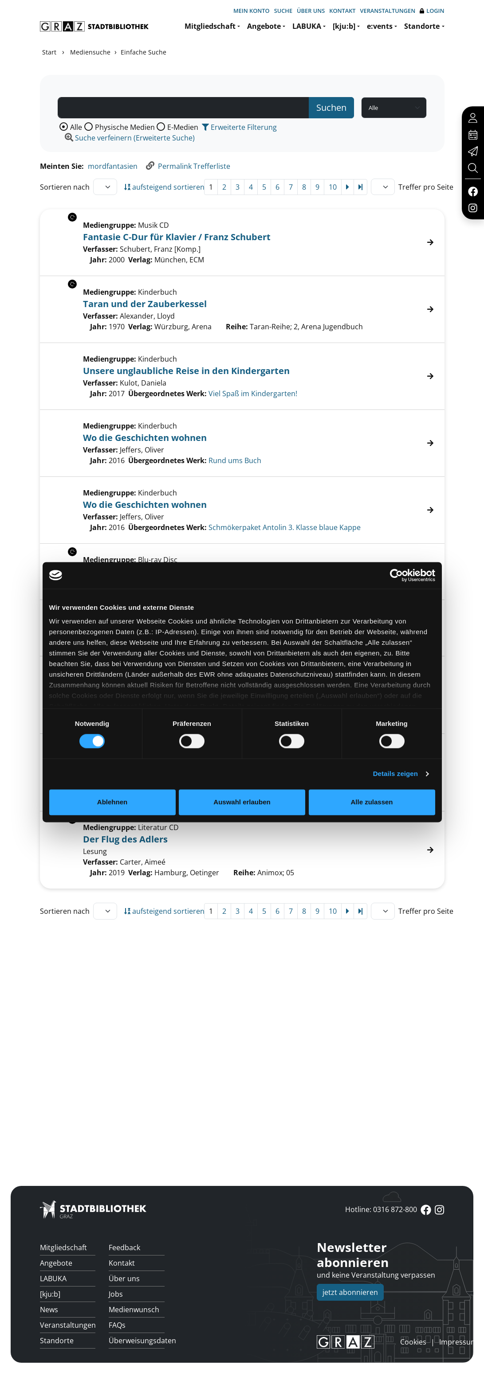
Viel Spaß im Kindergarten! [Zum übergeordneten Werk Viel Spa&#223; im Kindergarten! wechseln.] (253, 393)
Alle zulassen (371, 802)
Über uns (311, 11)
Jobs (116, 1294)
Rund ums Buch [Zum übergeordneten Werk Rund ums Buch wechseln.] (235, 460)
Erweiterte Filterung (239, 127)
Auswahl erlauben (241, 802)
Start (49, 52)
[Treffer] (242, 376)
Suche (283, 11)
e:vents (380, 26)
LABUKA (306, 26)
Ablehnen (112, 802)
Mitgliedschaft (210, 26)
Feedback (124, 1247)
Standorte (422, 26)
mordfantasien (113, 166)
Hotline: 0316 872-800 (381, 1209)
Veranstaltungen (388, 11)
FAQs (117, 1325)
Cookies (413, 1342)
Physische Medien (125, 127)
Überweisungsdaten (137, 1340)
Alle (76, 127)
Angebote (264, 26)
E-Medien (182, 127)
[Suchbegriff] (184, 107)
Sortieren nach (65, 187)
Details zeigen (395, 774)
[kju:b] (344, 26)
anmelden (385, 1342)
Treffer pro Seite (425, 187)
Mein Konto (251, 11)
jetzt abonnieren (350, 1292)
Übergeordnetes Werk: (167, 393)
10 (333, 187)
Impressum (458, 1342)
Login (432, 11)
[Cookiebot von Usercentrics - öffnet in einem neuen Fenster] (396, 575)
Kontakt (342, 11)
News (49, 1309)
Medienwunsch (134, 1309)
